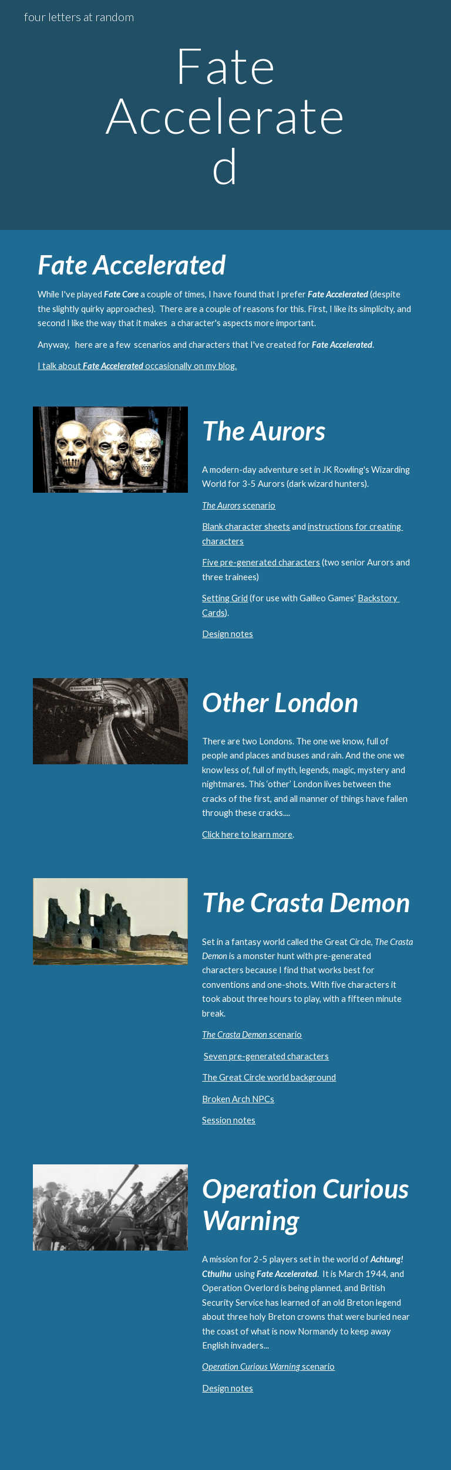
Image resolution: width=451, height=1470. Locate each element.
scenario (258, 505)
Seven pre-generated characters (266, 1056)
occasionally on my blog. (190, 366)
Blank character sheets (246, 526)
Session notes (228, 1120)
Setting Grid (225, 598)
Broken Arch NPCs (238, 1099)
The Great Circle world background (269, 1077)
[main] (225, 115)
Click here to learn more (247, 834)
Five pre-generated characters (261, 562)
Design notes (227, 634)
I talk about (60, 366)
